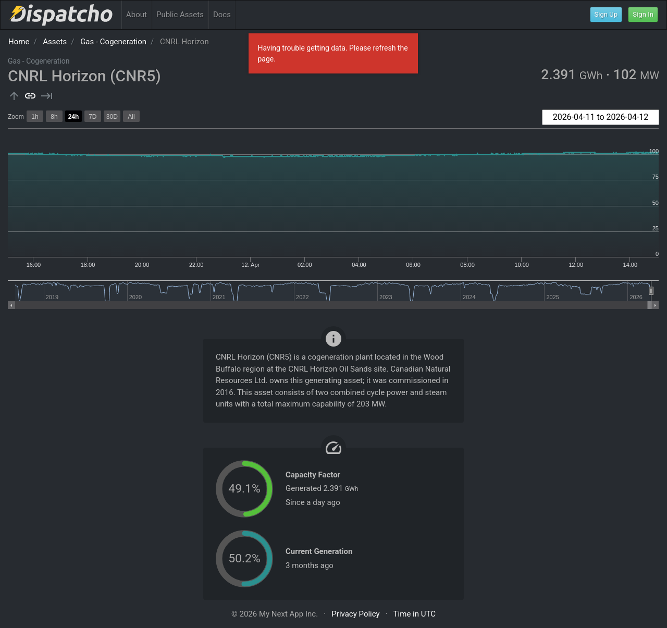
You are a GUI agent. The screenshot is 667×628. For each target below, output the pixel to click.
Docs (222, 14)
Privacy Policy (355, 614)
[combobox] (600, 117)
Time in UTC (414, 614)
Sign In (643, 14)
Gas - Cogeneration (113, 41)
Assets (55, 41)
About (136, 14)
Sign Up (606, 14)
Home (18, 41)
